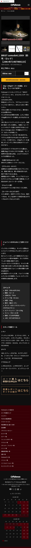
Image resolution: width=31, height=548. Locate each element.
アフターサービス (5, 422)
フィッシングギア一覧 (6, 439)
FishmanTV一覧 (5, 457)
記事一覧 (3, 454)
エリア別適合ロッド (6, 413)
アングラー (4, 416)
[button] (28, 513)
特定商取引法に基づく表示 (8, 425)
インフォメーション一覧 (7, 463)
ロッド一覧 (4, 433)
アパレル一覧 (4, 442)
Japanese (4, 1)
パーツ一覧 (4, 448)
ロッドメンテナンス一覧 (7, 466)
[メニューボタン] (28, 4)
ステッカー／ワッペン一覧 (8, 445)
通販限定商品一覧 (5, 451)
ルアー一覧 (4, 436)
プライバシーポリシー (6, 430)
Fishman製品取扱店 (6, 419)
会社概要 (3, 427)
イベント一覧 (4, 460)
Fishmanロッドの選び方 (7, 410)
